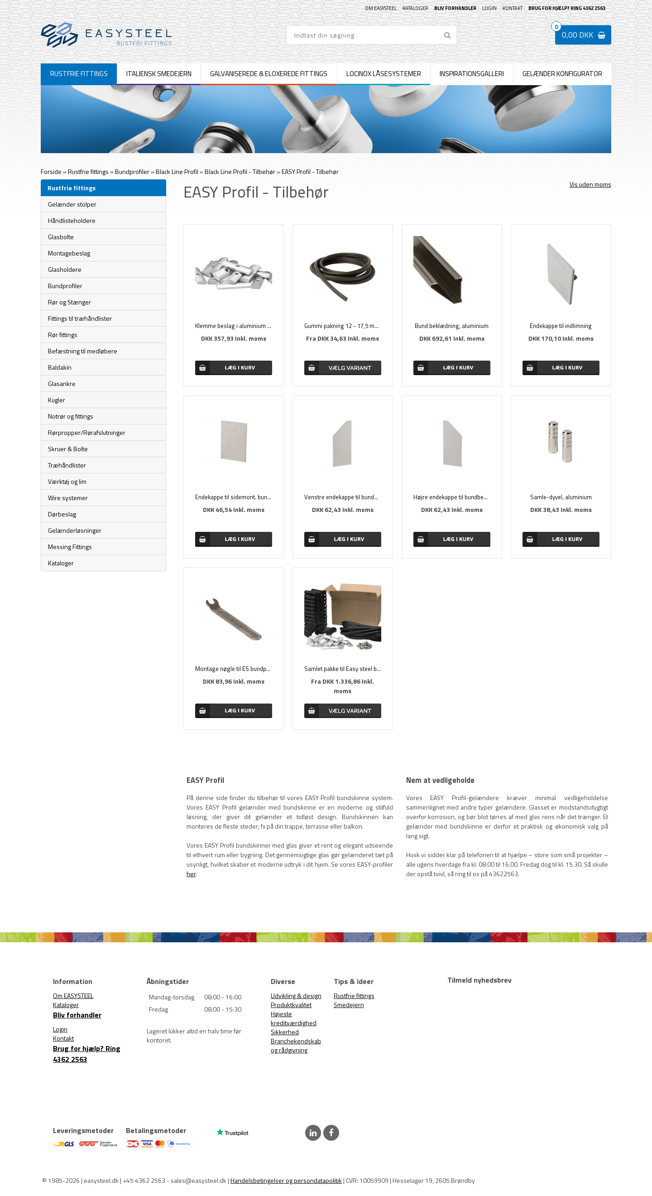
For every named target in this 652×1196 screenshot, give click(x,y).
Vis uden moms (590, 184)
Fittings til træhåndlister (80, 318)
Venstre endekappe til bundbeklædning (342, 497)
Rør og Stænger (69, 302)
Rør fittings (62, 334)
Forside (51, 171)
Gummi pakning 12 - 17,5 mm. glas (342, 325)
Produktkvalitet (291, 1004)
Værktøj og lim (67, 481)
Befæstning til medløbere (82, 351)
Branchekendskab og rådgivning (296, 1045)
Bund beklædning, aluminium (452, 325)
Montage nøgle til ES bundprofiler (233, 668)
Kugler (56, 400)
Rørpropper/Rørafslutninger (86, 432)
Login (489, 8)
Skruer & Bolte (68, 448)
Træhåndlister (67, 465)
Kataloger (415, 8)
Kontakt (513, 8)
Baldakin (60, 367)
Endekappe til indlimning (561, 325)
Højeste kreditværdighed (293, 1018)
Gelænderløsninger (74, 530)
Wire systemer (68, 497)
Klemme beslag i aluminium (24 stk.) (233, 325)
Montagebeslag (69, 253)
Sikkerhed (285, 1032)
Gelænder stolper (72, 204)
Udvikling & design (296, 995)
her (191, 873)
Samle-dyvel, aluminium (561, 497)
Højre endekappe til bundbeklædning (451, 497)
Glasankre (62, 383)
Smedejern (349, 1004)
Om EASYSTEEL (381, 8)
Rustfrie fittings (354, 995)
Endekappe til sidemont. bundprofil (233, 497)
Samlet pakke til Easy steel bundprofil (342, 668)
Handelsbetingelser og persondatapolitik (286, 1180)
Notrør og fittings (70, 416)
